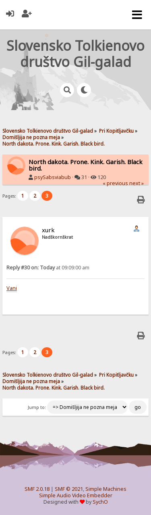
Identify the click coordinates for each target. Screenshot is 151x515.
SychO (100, 501)
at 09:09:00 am (47, 267)
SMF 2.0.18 (37, 489)
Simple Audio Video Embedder (75, 495)
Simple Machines (105, 489)
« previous (115, 183)
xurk (48, 230)
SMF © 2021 (69, 489)
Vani (11, 288)
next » (136, 183)
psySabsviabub (52, 177)
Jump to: (37, 407)
